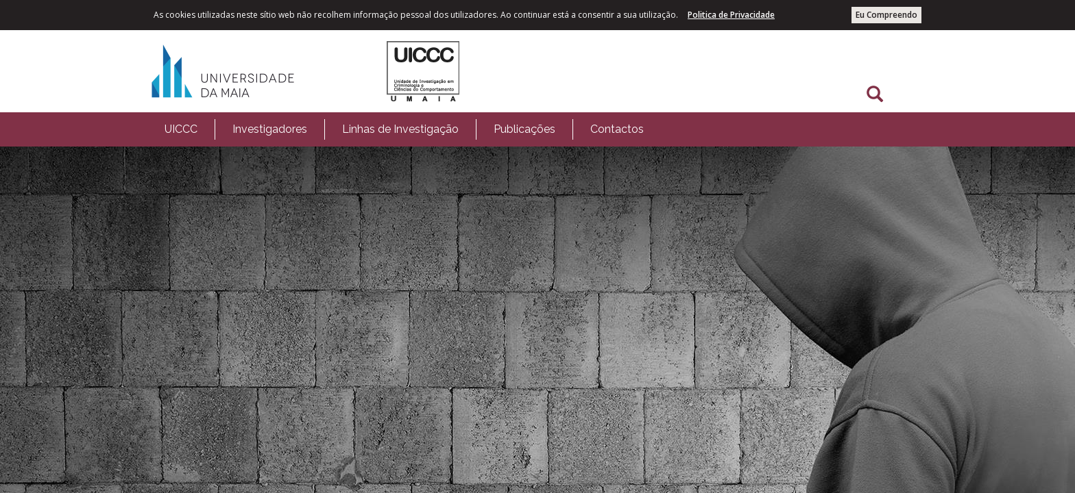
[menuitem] (181, 129)
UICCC (181, 129)
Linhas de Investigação (400, 129)
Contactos (617, 129)
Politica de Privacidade (731, 15)
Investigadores (269, 129)
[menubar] (404, 129)
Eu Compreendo (886, 15)
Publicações (524, 129)
